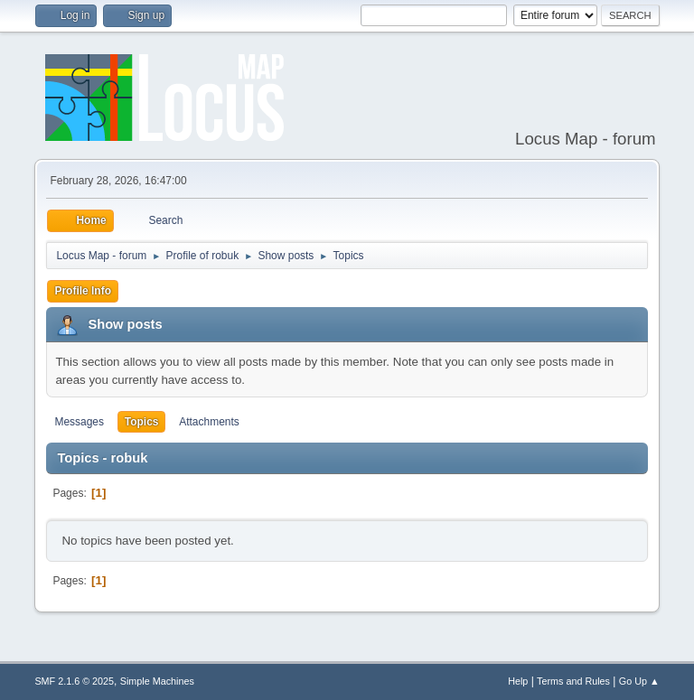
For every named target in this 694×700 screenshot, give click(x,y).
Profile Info (82, 291)
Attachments (209, 421)
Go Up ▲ (639, 681)
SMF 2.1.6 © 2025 (74, 681)
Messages (79, 421)
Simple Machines (157, 681)
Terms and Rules (573, 681)
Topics (142, 421)
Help (518, 681)
